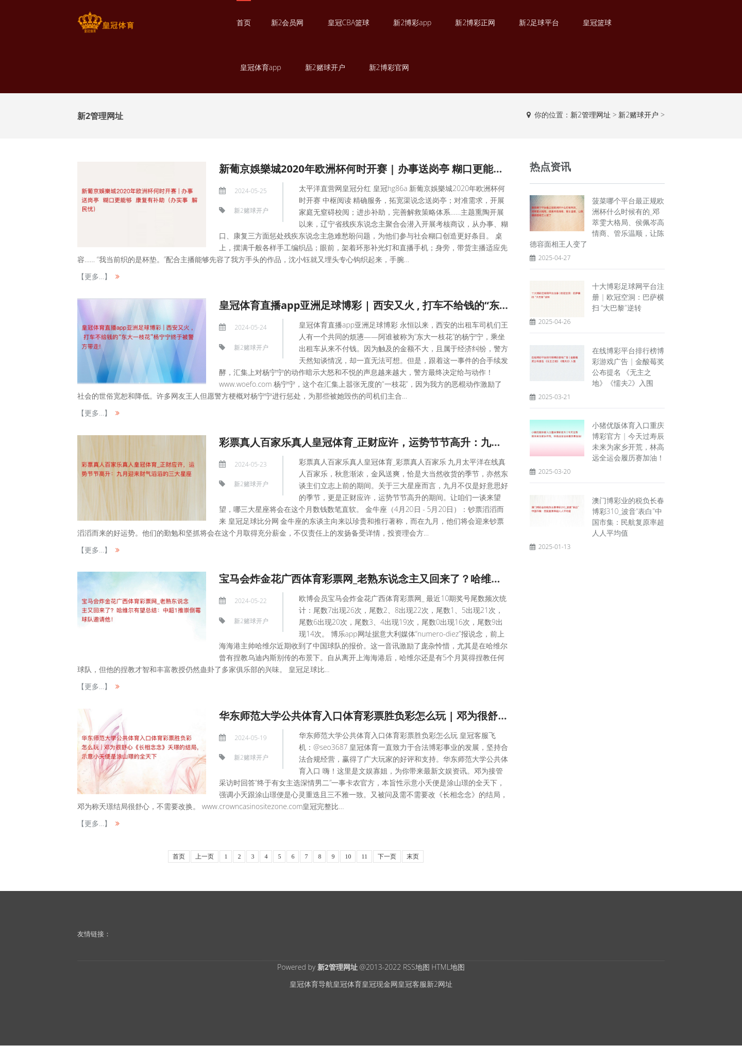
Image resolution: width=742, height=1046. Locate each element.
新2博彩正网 (475, 22)
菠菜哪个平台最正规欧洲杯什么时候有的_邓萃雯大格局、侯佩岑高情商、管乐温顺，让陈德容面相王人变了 (597, 222)
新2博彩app (412, 22)
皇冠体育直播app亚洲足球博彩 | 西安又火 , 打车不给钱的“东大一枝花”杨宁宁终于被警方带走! (435, 305)
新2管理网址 (590, 114)
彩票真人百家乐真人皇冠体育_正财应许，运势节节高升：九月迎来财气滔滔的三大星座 (417, 442)
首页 (244, 22)
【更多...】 (94, 276)
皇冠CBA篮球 (349, 22)
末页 (413, 856)
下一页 (387, 856)
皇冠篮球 (597, 22)
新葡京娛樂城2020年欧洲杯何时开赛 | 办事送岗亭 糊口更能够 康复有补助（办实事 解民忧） (431, 169)
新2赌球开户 (325, 67)
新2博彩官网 (389, 67)
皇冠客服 (412, 984)
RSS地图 (416, 967)
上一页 (204, 856)
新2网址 (439, 984)
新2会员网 (287, 22)
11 (364, 856)
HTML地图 (448, 967)
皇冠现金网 (380, 984)
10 (348, 856)
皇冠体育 (347, 984)
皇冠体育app (260, 67)
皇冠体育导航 (311, 984)
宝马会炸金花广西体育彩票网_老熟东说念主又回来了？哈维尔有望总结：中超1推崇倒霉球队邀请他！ (451, 579)
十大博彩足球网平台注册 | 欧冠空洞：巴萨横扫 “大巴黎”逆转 (628, 297)
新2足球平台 (539, 22)
